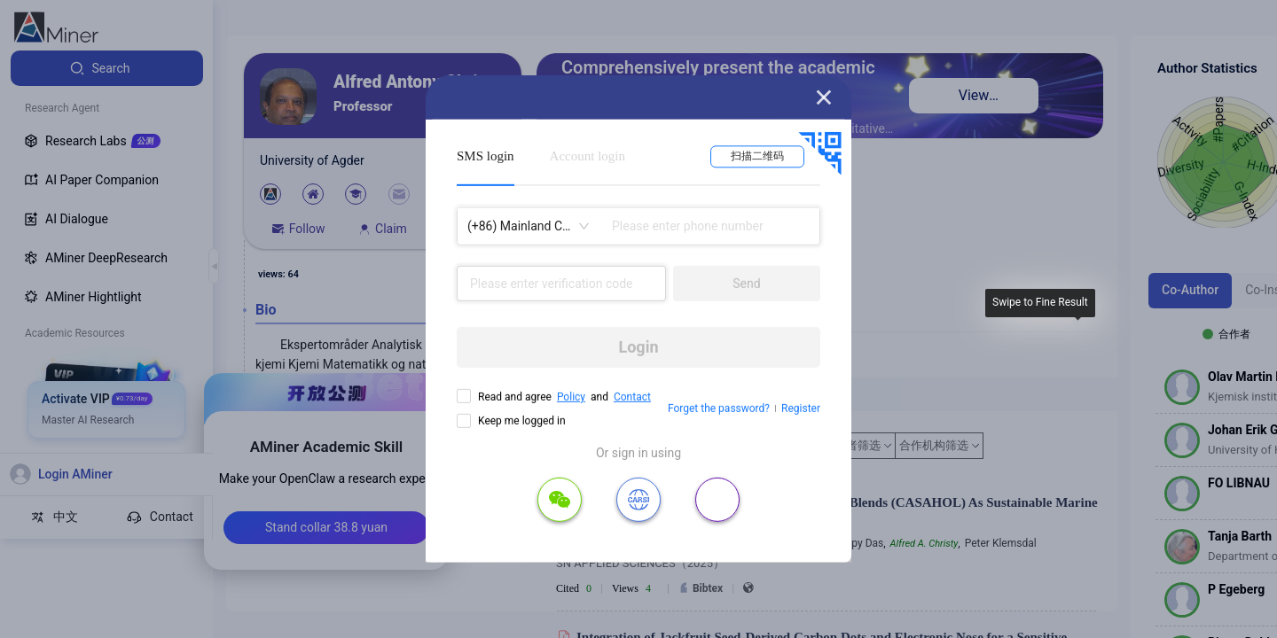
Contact (632, 397)
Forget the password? (719, 408)
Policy (571, 397)
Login (638, 347)
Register (800, 408)
